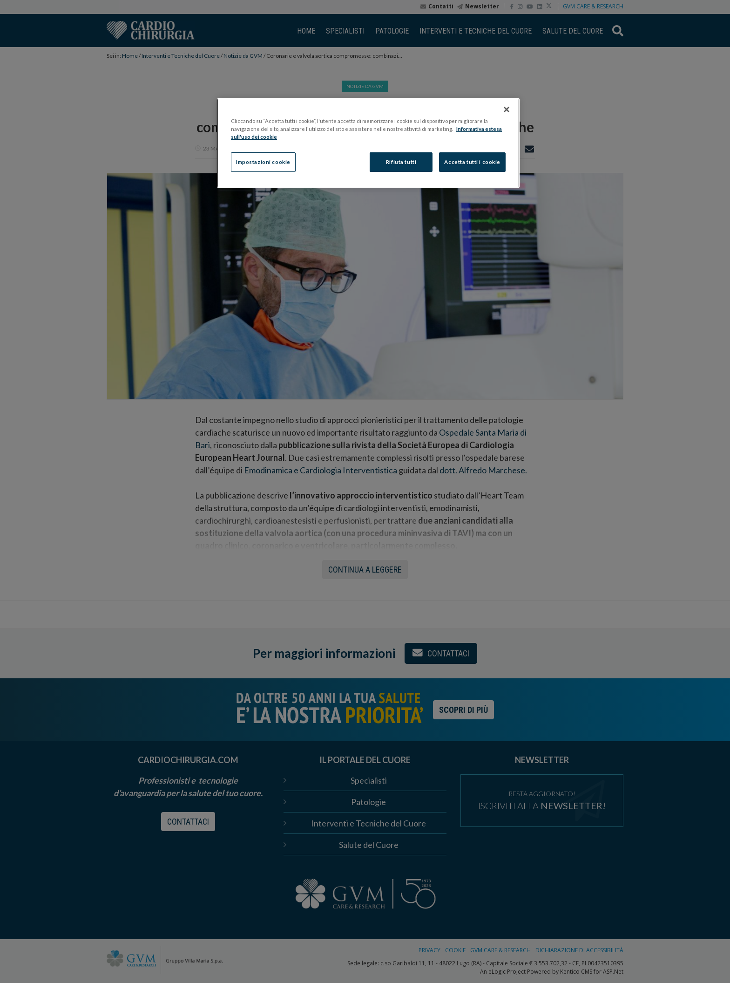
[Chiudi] (506, 109)
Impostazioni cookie (263, 162)
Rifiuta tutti (401, 162)
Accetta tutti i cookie (472, 162)
